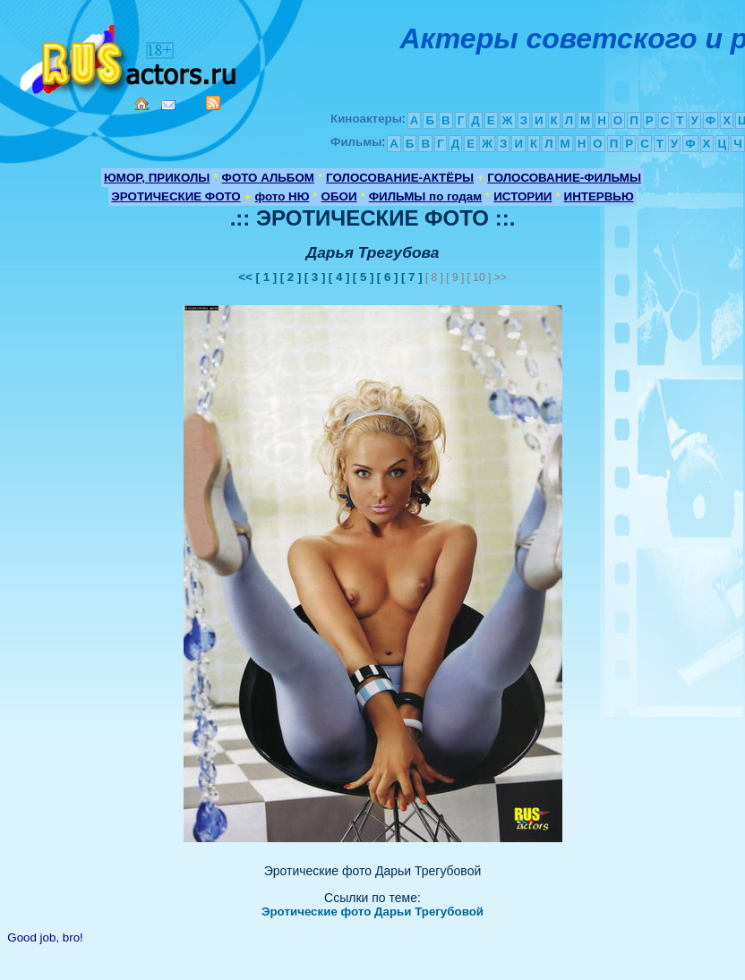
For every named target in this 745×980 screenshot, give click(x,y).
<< (246, 277)
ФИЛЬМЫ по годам (425, 196)
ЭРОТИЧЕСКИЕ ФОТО (175, 196)
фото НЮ (282, 196)
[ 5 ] (363, 277)
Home (141, 104)
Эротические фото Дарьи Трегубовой (372, 911)
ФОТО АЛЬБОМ (268, 177)
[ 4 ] (339, 277)
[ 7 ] (412, 277)
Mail (168, 105)
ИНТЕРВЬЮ (599, 196)
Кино (130, 56)
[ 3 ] (315, 277)
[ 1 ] (267, 277)
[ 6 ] (387, 277)
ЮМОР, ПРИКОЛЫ (157, 177)
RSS (213, 103)
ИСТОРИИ (522, 196)
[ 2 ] (291, 277)
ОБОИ (339, 196)
